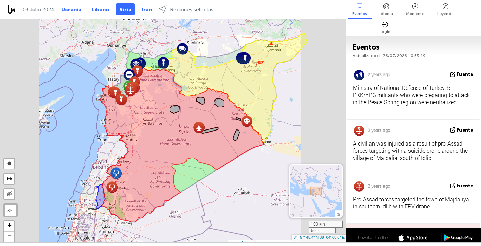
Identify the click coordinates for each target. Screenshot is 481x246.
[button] (182, 48)
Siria (125, 9)
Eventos (359, 9)
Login (385, 28)
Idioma (386, 9)
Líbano (100, 9)
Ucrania (71, 9)
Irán (147, 9)
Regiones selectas (186, 9)
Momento (415, 9)
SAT (10, 210)
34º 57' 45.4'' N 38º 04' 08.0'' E (319, 237)
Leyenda (445, 9)
